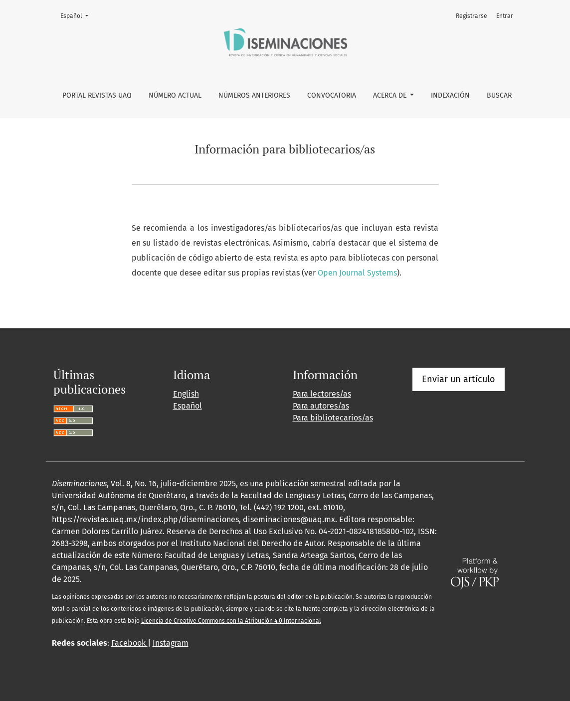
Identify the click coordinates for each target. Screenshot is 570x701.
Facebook (129, 643)
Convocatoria (331, 95)
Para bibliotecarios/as (333, 417)
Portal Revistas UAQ (97, 95)
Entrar (504, 15)
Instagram (171, 643)
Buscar (499, 95)
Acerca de (390, 95)
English (186, 394)
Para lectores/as (322, 394)
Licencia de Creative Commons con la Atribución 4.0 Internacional (231, 620)
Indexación (450, 95)
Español (77, 15)
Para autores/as (321, 406)
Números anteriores (254, 95)
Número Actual (175, 95)
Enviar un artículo (458, 379)
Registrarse (471, 15)
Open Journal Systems (357, 273)
